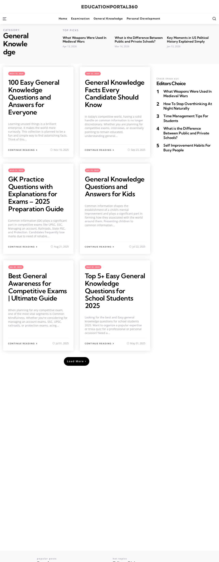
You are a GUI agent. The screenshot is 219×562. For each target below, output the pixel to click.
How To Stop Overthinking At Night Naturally (187, 106)
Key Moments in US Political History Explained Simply (188, 39)
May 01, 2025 (93, 267)
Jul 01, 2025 (16, 267)
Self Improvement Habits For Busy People (187, 147)
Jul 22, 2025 (93, 170)
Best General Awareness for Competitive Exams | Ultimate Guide (38, 286)
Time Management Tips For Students (185, 118)
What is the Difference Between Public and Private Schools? (139, 39)
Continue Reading (21, 150)
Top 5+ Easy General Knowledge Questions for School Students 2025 (115, 290)
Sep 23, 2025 (93, 74)
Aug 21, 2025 (16, 170)
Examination (80, 18)
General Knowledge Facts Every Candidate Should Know (115, 93)
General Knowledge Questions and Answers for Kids (115, 186)
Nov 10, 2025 (16, 74)
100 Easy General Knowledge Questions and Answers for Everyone (34, 97)
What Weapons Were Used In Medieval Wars (84, 39)
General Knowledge (108, 18)
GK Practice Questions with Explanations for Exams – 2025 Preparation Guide (36, 194)
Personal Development (143, 18)
